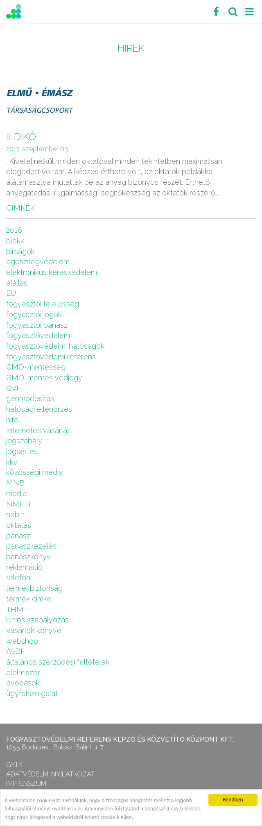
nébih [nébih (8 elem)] (15, 514)
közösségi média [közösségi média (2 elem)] (34, 472)
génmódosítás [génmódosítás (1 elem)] (30, 398)
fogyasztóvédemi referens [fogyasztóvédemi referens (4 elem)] (51, 356)
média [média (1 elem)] (16, 493)
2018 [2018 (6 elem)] (14, 230)
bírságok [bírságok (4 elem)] (20, 251)
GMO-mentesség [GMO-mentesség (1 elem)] (36, 367)
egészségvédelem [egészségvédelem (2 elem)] (38, 261)
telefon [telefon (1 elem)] (18, 577)
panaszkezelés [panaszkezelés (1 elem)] (31, 546)
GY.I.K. (15, 765)
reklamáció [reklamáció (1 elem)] (24, 567)
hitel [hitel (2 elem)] (13, 419)
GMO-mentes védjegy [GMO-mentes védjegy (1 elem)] (44, 377)
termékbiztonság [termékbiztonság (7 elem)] (34, 588)
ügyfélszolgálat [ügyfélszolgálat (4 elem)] (32, 693)
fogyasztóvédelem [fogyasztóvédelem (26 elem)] (38, 335)
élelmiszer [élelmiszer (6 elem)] (23, 672)
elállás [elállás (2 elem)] (16, 283)
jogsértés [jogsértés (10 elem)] (22, 451)
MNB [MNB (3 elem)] (15, 483)
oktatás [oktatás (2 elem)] (18, 525)
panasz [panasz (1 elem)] (18, 535)
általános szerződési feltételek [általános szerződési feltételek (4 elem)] (57, 662)
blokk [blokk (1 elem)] (15, 240)
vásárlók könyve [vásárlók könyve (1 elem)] (33, 630)
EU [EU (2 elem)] (11, 293)
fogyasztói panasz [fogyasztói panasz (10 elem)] (37, 325)
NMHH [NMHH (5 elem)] (18, 504)
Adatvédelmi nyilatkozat (50, 774)
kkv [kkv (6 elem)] (12, 462)
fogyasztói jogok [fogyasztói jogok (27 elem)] (34, 314)
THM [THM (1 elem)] (14, 609)
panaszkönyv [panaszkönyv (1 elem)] (28, 556)
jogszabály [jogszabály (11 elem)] (24, 440)
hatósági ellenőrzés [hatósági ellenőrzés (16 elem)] (39, 409)
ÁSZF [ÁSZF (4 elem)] (15, 651)
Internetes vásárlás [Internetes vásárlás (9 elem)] (38, 430)
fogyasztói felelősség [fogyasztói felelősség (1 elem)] (42, 304)
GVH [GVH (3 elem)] (14, 388)
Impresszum (26, 783)
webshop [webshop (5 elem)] (22, 641)
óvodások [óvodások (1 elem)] (23, 682)
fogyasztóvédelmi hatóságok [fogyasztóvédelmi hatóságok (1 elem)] (55, 346)
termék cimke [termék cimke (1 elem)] (29, 599)
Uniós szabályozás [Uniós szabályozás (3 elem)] (37, 619)
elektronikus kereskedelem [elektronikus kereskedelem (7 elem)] (51, 272)
